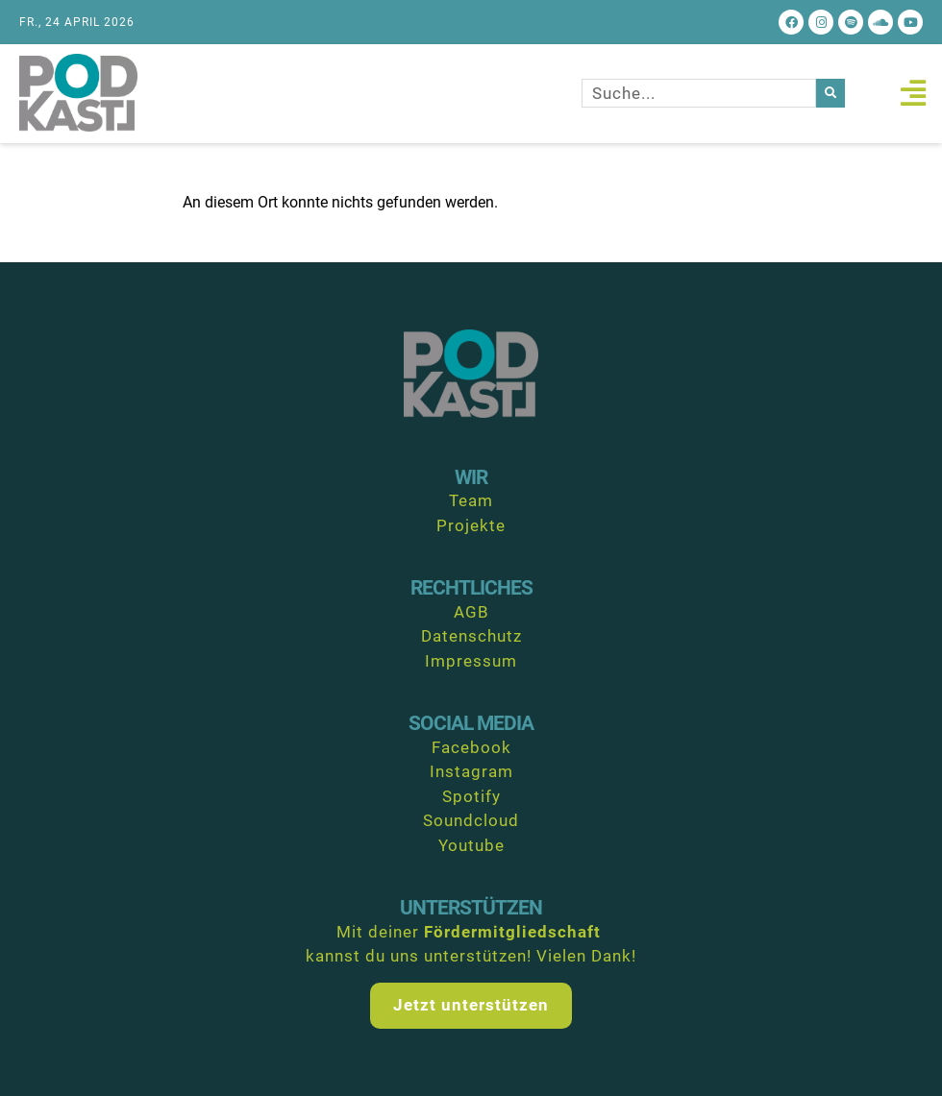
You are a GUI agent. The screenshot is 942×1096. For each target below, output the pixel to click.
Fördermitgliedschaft (512, 931)
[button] (912, 93)
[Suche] (830, 93)
